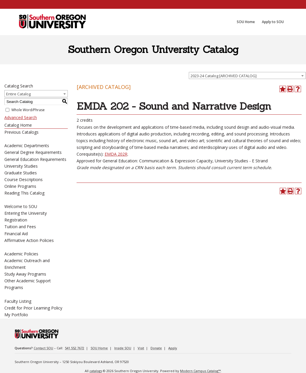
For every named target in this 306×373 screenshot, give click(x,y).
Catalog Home (18, 125)
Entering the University (25, 213)
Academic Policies (21, 254)
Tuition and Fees (20, 226)
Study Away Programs (25, 274)
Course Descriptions (23, 179)
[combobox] (247, 75)
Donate (156, 348)
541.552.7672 (74, 348)
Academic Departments (26, 145)
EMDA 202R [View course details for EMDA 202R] (116, 154)
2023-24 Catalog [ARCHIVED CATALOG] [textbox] (224, 75)
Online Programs (20, 186)
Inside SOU (122, 348)
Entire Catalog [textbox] (18, 94)
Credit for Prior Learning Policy (33, 308)
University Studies (21, 166)
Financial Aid (16, 233)
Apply (172, 348)
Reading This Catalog (24, 193)
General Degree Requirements (33, 152)
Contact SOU (43, 348)
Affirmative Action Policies (29, 240)
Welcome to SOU (20, 206)
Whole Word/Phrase (28, 109)
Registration (15, 220)
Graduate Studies (20, 173)
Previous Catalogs (21, 132)
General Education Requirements (35, 159)
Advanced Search (20, 117)
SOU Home (99, 348)
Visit (141, 348)
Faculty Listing (17, 301)
